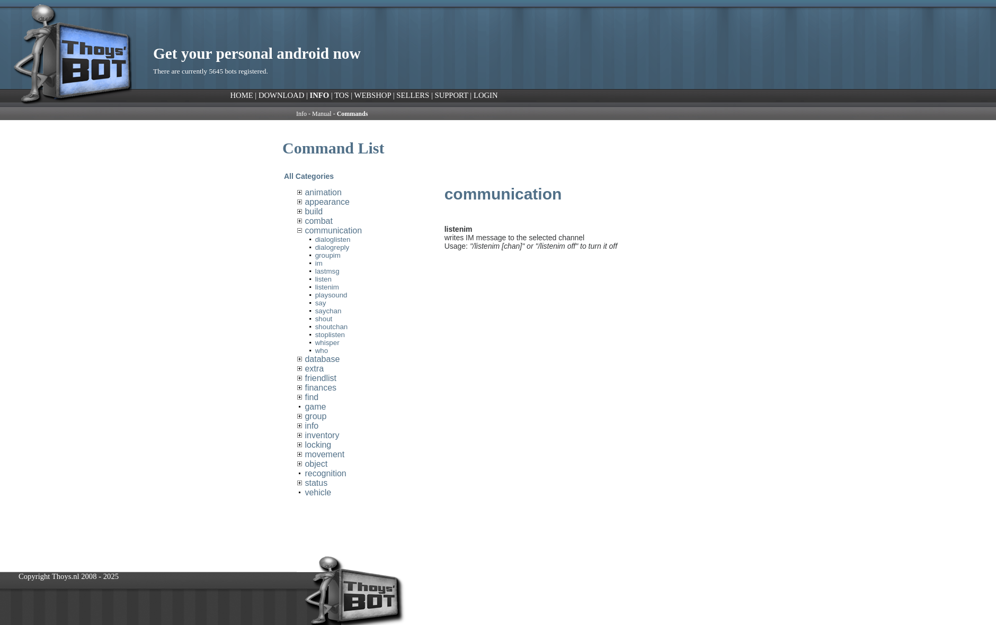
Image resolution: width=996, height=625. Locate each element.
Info (301, 113)
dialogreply (332, 247)
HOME (241, 95)
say (320, 303)
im (319, 263)
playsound (331, 295)
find (311, 397)
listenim (327, 287)
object (316, 463)
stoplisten (330, 335)
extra (314, 368)
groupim (328, 255)
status (316, 482)
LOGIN (486, 95)
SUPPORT (451, 95)
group (315, 416)
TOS (341, 95)
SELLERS (412, 95)
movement (324, 454)
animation (323, 192)
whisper (327, 343)
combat (318, 220)
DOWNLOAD (281, 95)
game (315, 406)
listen (323, 279)
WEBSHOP (373, 95)
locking (318, 444)
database (322, 359)
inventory (322, 435)
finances (320, 387)
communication (333, 230)
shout (324, 319)
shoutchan (331, 327)
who (321, 351)
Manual (322, 113)
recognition (325, 473)
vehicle (318, 492)
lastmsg (327, 271)
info (311, 425)
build (314, 211)
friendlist (320, 378)
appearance (327, 201)
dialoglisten (333, 239)
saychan (328, 311)
